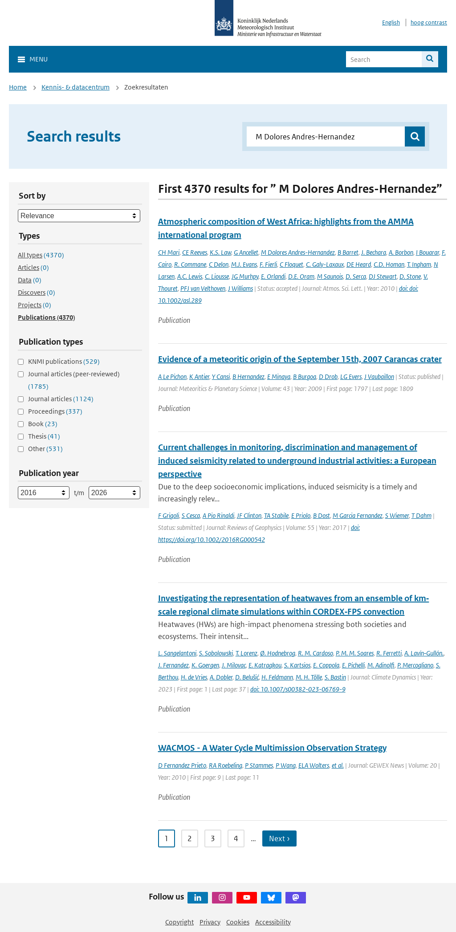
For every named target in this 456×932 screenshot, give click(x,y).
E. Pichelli (353, 665)
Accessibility (273, 922)
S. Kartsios (297, 665)
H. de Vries (194, 677)
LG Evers (351, 376)
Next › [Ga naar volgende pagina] (279, 838)
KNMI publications (64, 361)
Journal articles (61, 399)
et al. (338, 765)
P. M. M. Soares (355, 653)
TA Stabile (276, 515)
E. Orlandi (273, 276)
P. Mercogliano (415, 665)
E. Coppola (326, 665)
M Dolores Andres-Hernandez (298, 252)
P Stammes (259, 765)
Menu (38, 59)
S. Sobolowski (216, 653)
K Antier (199, 376)
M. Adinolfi (381, 665)
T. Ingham (419, 264)
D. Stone (410, 276)
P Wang (286, 765)
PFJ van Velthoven (202, 288)
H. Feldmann (277, 677)
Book (42, 423)
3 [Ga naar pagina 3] (213, 838)
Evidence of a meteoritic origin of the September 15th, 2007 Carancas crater (300, 359)
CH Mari (168, 252)
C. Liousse (217, 276)
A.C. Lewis (189, 276)
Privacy (210, 922)
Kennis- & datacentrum (75, 87)
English (391, 22)
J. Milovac (234, 665)
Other (45, 448)
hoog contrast (429, 22)
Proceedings (55, 411)
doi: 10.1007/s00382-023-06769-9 (298, 689)
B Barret (348, 252)
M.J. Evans (244, 264)
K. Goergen (205, 665)
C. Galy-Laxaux (325, 264)
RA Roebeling (225, 765)
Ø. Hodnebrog (277, 653)
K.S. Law (220, 252)
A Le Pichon (172, 376)
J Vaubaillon (379, 376)
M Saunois (330, 276)
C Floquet (291, 264)
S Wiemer (397, 515)
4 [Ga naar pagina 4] (236, 838)
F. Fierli (268, 264)
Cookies (237, 922)
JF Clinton (249, 515)
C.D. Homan (389, 264)
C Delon (218, 264)
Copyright (179, 922)
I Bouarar (427, 252)
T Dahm (421, 515)
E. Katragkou (264, 665)
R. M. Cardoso (315, 653)
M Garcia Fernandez (358, 515)
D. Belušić (247, 677)
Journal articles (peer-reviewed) (74, 380)
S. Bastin (335, 677)
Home (18, 87)
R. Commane (190, 264)
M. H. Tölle (309, 677)
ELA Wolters (313, 765)
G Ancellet (246, 252)
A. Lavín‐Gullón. (424, 653)
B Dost (321, 515)
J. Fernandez (173, 665)
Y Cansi (221, 376)
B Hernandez (248, 376)
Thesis (44, 436)
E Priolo (300, 515)
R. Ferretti (389, 653)
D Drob (328, 376)
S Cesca (191, 515)
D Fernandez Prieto (182, 765)
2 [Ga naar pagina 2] (189, 838)
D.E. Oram (301, 276)
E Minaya (278, 376)
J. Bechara (373, 252)
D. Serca (356, 276)
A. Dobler (221, 677)
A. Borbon (401, 252)
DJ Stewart (383, 276)
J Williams (240, 288)
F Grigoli (168, 515)
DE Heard (358, 264)
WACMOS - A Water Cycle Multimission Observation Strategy (272, 748)
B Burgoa (304, 376)
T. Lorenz (246, 653)
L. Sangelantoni (177, 653)
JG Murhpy (245, 276)
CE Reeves (194, 252)
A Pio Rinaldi (218, 515)
